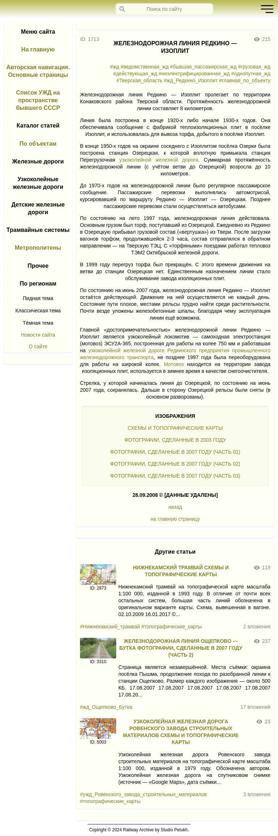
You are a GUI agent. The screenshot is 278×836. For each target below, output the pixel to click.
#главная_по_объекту (244, 80)
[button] (265, 9)
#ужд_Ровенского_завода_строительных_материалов (143, 794)
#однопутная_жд (250, 73)
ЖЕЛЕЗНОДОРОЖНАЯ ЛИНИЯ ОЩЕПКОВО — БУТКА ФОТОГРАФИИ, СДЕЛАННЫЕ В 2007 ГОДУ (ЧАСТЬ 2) (181, 648)
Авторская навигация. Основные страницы (38, 71)
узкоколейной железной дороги (158, 160)
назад (175, 507)
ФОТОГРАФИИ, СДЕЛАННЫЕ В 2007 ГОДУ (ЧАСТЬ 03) (175, 476)
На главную (38, 49)
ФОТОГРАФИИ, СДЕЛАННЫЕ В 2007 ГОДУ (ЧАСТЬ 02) (175, 464)
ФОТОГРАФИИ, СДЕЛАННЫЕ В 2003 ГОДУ (175, 440)
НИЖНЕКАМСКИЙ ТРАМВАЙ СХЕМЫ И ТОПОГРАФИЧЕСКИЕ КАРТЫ (181, 571)
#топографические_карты (171, 626)
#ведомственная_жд (145, 67)
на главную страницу (175, 519)
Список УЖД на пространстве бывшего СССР (38, 100)
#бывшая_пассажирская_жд (203, 67)
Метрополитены (38, 248)
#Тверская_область (140, 80)
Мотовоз (174, 364)
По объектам (38, 144)
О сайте (38, 346)
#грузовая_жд (254, 67)
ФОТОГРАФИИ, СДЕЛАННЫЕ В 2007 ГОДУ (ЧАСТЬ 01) (175, 452)
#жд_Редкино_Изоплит (191, 80)
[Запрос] (164, 9)
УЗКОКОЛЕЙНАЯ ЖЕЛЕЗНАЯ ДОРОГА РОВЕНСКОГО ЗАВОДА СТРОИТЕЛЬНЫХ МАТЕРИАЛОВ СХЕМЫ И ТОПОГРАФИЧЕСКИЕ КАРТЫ (181, 732)
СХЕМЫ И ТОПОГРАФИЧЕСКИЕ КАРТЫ (175, 428)
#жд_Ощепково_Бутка (106, 707)
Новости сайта (38, 335)
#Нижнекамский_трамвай (110, 626)
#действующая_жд (135, 73)
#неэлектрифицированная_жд (194, 73)
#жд (114, 67)
